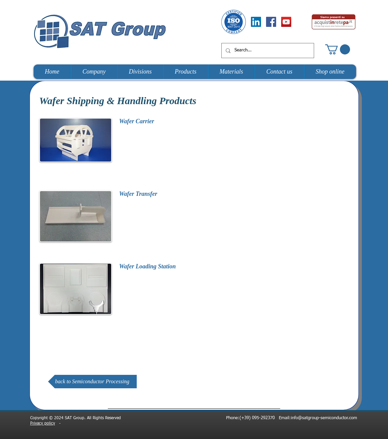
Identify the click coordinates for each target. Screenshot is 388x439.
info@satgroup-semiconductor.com (324, 418)
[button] (337, 49)
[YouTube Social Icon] (286, 22)
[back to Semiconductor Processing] (92, 381)
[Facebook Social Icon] (271, 22)
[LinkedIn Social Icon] (256, 22)
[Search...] (267, 50)
